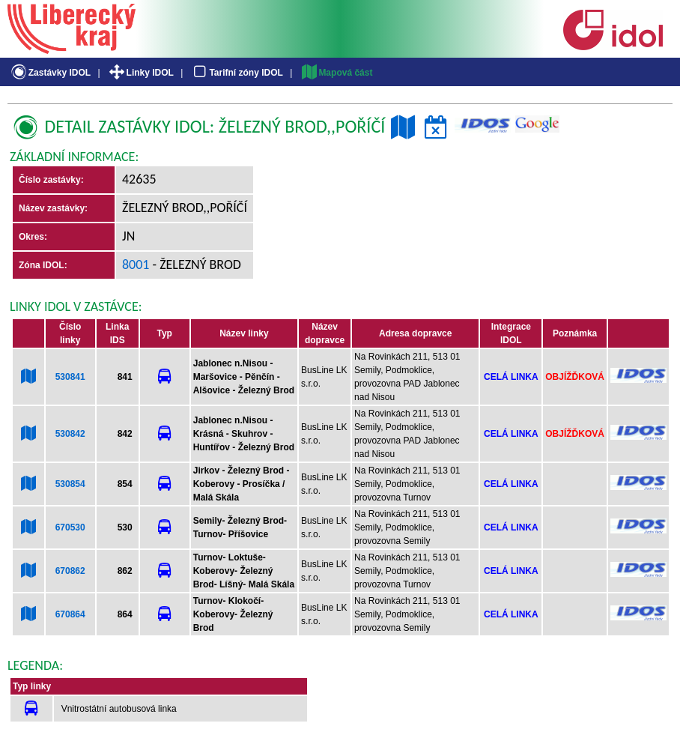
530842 (70, 434)
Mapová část (336, 72)
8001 (136, 264)
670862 (70, 571)
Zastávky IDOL (50, 72)
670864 (70, 614)
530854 (70, 484)
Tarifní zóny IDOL (236, 72)
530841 (70, 377)
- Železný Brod (195, 264)
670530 (70, 527)
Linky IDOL (140, 72)
